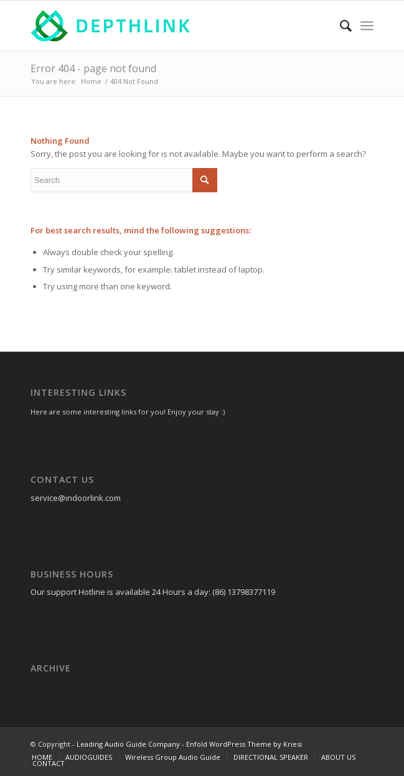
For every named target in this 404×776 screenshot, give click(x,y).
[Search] (339, 25)
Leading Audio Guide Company (128, 744)
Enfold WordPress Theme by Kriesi (244, 744)
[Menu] (366, 25)
